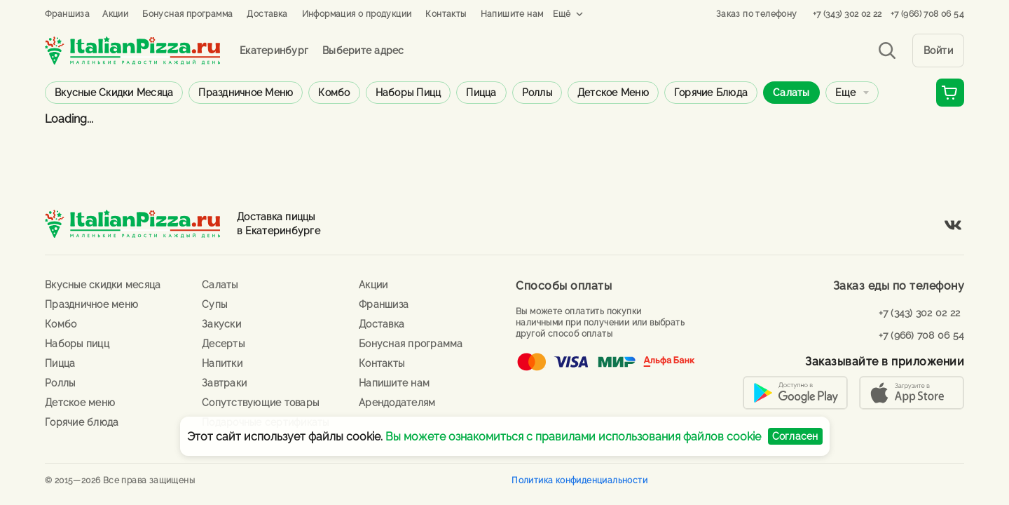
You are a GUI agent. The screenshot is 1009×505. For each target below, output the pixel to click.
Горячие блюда (711, 92)
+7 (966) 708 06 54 (927, 14)
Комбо (334, 92)
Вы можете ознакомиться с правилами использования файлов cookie (573, 436)
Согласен (795, 436)
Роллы (537, 92)
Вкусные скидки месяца (114, 92)
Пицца (481, 92)
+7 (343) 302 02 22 (847, 14)
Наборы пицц (408, 92)
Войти (938, 50)
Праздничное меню (245, 92)
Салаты (791, 92)
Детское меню (613, 92)
